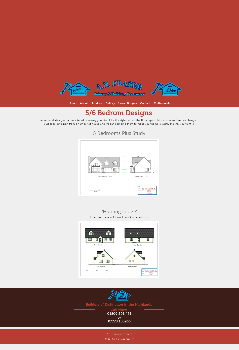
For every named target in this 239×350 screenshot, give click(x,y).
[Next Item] (154, 167)
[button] (97, 103)
